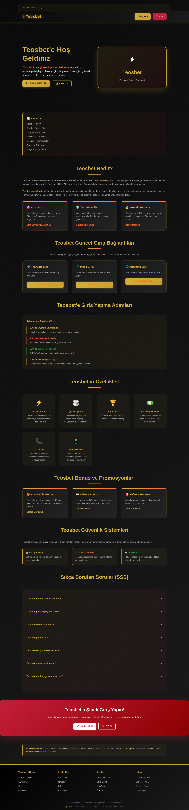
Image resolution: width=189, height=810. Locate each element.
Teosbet (25, 7)
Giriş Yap (101, 786)
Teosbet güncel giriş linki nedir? (44, 611)
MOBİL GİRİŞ (94, 285)
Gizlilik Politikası (143, 782)
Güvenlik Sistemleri (35, 145)
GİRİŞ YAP (143, 16)
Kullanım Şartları (143, 777)
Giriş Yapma (62, 777)
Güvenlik (22, 790)
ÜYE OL (160, 16)
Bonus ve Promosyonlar (38, 141)
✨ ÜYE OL (107, 726)
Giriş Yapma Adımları (36, 132)
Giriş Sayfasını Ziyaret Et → (40, 225)
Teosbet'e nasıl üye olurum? (41, 624)
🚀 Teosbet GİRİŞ (84, 726)
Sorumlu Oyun (142, 786)
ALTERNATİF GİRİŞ (144, 281)
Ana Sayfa (62, 790)
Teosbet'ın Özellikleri (36, 137)
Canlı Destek (102, 782)
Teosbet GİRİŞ (45, 285)
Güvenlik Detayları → (86, 225)
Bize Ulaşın (141, 790)
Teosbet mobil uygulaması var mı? (45, 676)
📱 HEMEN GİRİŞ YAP (36, 83)
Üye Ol (100, 790)
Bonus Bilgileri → (133, 225)
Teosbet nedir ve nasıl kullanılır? (44, 598)
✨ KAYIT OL (62, 84)
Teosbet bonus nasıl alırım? (41, 663)
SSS (59, 786)
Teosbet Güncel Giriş (36, 128)
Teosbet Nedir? (34, 124)
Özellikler (22, 786)
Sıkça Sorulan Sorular (37, 149)
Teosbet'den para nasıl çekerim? (44, 650)
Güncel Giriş (24, 782)
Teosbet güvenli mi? (37, 637)
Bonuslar (61, 782)
